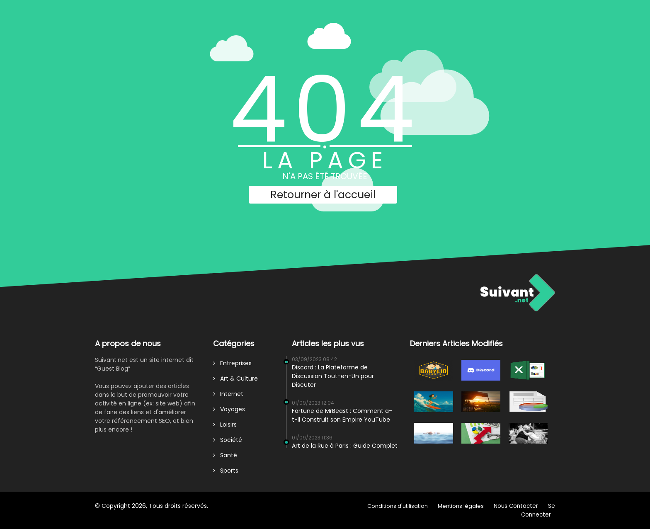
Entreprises (232, 363)
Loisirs (225, 424)
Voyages (229, 409)
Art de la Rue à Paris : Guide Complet (345, 446)
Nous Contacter (516, 506)
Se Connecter (538, 510)
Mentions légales (461, 506)
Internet (228, 394)
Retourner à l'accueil (323, 194)
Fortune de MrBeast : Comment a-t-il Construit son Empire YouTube (342, 415)
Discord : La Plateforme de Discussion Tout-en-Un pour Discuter (333, 376)
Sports (225, 470)
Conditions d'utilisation (397, 506)
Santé (225, 455)
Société (227, 440)
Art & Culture (235, 378)
